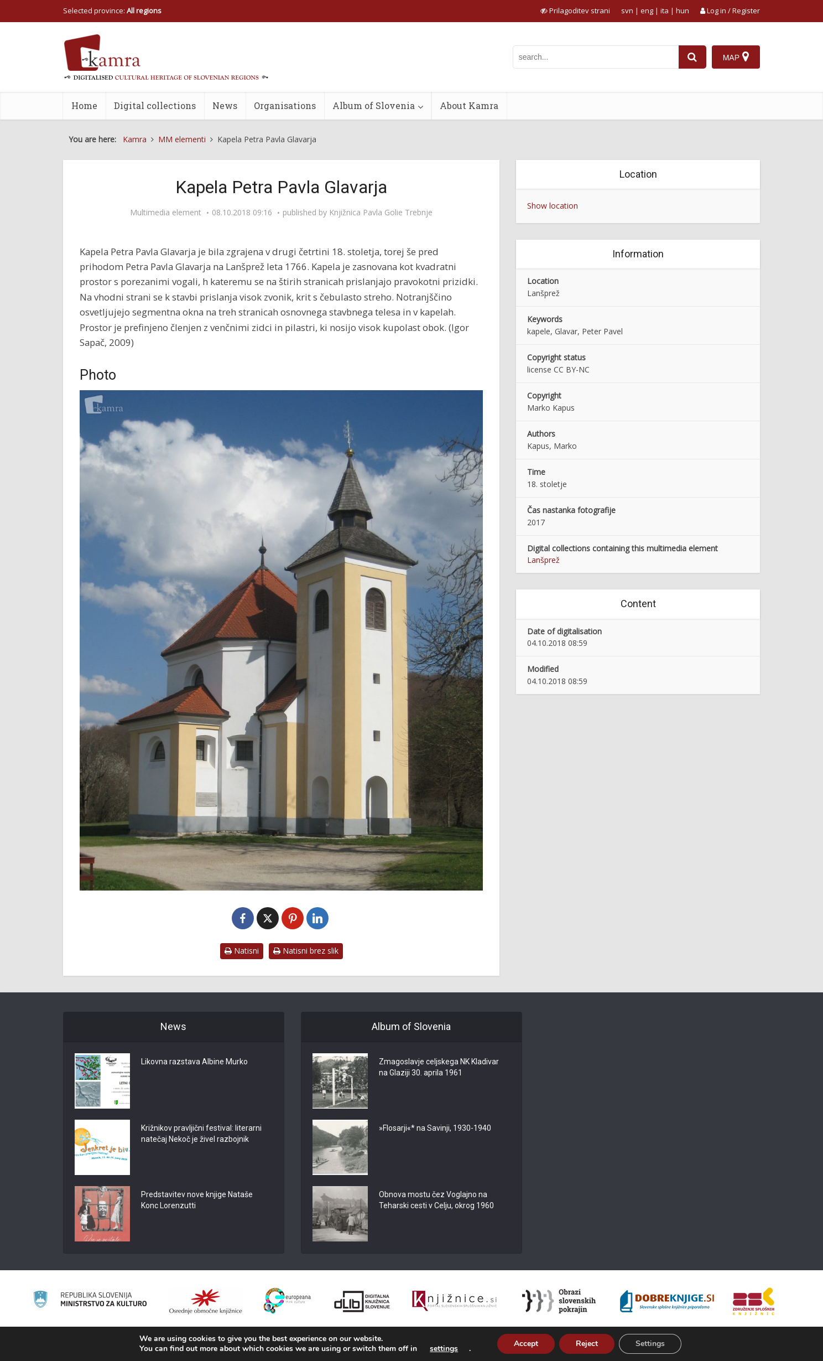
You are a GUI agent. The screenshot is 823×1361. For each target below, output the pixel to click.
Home (84, 105)
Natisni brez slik (305, 950)
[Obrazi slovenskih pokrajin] (559, 1301)
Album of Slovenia (373, 105)
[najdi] (692, 57)
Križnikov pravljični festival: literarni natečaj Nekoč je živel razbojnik (201, 1133)
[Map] (736, 57)
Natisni (242, 950)
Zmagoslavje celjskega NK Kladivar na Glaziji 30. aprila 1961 (439, 1067)
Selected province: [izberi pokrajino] (112, 10)
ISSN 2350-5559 (735, 1346)
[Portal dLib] (362, 1301)
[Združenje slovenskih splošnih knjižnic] (454, 1301)
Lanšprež (543, 560)
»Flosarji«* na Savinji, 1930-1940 (435, 1128)
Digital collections (155, 105)
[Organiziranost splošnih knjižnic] (206, 1301)
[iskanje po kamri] (596, 57)
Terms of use (682, 1346)
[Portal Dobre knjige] (667, 1301)
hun (682, 10)
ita (664, 10)
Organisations (285, 105)
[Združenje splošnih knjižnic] (753, 1301)
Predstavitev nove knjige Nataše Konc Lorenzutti (197, 1200)
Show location (552, 205)
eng (646, 10)
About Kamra (469, 105)
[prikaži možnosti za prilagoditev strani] (575, 10)
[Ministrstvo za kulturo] (90, 1301)
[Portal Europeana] (287, 1301)
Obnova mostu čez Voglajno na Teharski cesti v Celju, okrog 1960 (436, 1200)
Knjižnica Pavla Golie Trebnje (381, 213)
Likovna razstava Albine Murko (194, 1061)
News (224, 105)
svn (627, 10)
